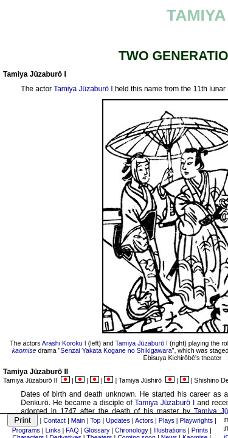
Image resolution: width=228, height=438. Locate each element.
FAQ (72, 430)
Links (53, 430)
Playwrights (196, 420)
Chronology (131, 430)
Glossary (96, 430)
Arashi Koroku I (64, 343)
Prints (200, 430)
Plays (166, 420)
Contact (54, 420)
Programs (26, 430)
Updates (118, 420)
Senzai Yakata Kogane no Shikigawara (115, 350)
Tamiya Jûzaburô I (83, 89)
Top (95, 420)
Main (78, 420)
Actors (144, 420)
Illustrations (169, 430)
